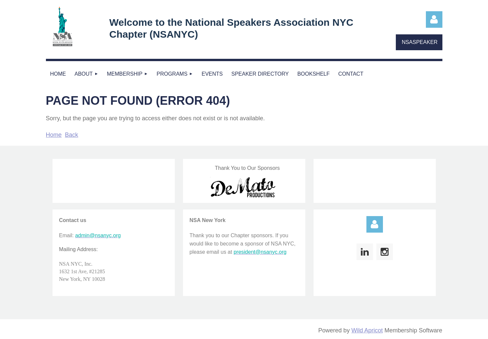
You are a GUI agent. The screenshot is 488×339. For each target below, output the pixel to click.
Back (71, 135)
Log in (434, 19)
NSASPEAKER (419, 42)
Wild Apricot (367, 330)
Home (54, 135)
